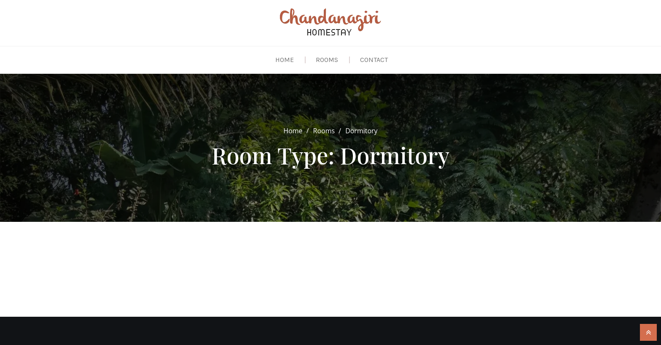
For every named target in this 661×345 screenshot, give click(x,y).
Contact (374, 60)
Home (284, 60)
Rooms (327, 60)
